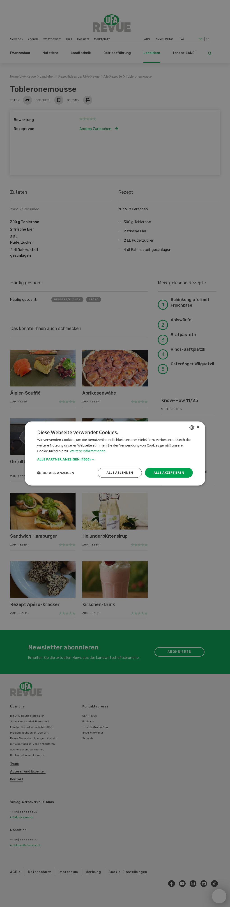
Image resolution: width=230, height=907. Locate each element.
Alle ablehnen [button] (119, 472)
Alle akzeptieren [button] (169, 472)
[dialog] (115, 453)
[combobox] (191, 427)
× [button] (198, 427)
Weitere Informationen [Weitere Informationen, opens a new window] (88, 451)
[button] (115, 459)
